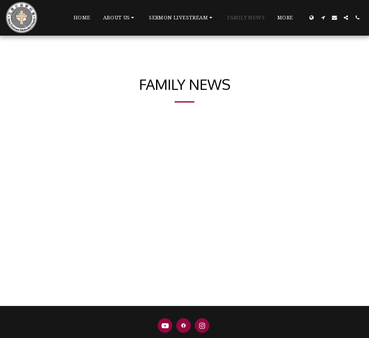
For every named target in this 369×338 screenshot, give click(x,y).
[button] (120, 18)
